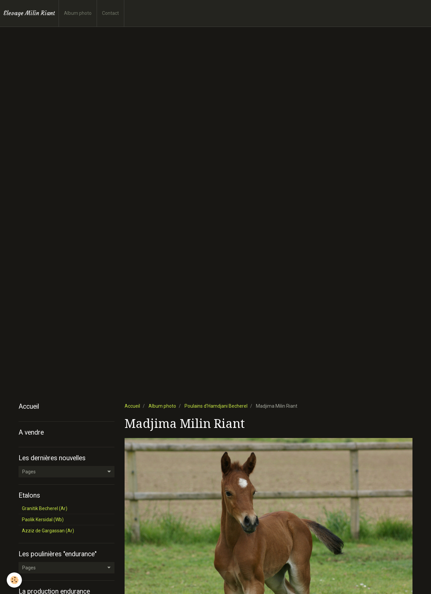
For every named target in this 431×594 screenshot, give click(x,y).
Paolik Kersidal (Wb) (43, 519)
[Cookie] (14, 580)
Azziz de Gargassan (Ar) (48, 530)
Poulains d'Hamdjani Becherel (216, 406)
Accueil (132, 406)
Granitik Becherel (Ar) (44, 508)
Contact (110, 13)
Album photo (78, 13)
